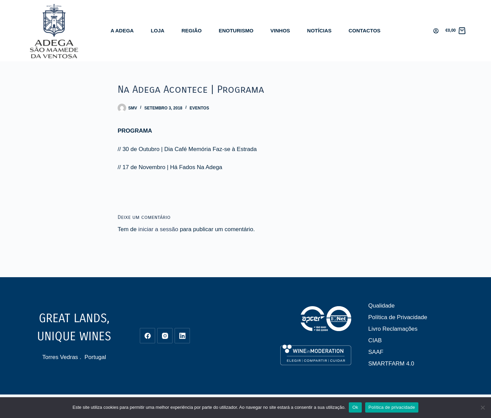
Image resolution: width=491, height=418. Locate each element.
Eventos (199, 108)
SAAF (375, 352)
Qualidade (381, 305)
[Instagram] (165, 335)
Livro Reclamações (393, 329)
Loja (157, 30)
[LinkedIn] (182, 335)
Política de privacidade (392, 407)
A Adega (122, 30)
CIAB (375, 340)
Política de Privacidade (397, 317)
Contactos (364, 30)
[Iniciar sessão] (435, 30)
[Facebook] (147, 335)
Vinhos (280, 30)
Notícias (319, 30)
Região (191, 30)
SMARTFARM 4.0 (391, 363)
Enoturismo (236, 30)
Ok (355, 407)
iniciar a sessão (158, 229)
